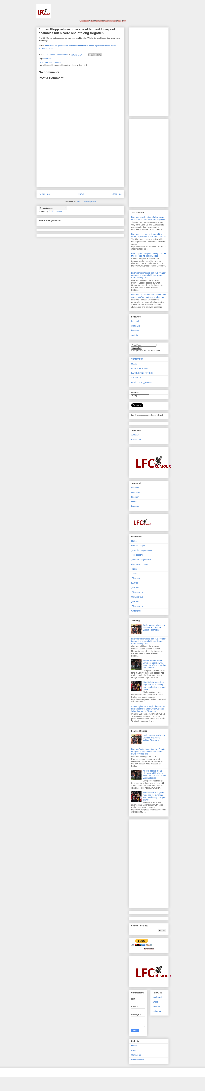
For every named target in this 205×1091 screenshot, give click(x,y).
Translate (55, 211)
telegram (135, 497)
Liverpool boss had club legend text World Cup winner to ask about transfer (148, 235)
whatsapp (135, 326)
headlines (47, 59)
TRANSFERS (137, 359)
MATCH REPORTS (139, 368)
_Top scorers (137, 555)
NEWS (134, 364)
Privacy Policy (137, 1059)
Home (81, 194)
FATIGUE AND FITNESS (142, 373)
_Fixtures (135, 587)
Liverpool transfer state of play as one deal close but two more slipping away (148, 218)
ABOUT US (136, 378)
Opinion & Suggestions (141, 382)
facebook (135, 321)
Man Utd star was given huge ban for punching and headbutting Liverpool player (154, 685)
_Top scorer (136, 578)
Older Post (117, 194)
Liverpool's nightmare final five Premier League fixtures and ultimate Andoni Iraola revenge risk (148, 275)
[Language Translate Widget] (53, 208)
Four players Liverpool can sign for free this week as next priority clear (148, 254)
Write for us (136, 611)
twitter (134, 501)
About (134, 1050)
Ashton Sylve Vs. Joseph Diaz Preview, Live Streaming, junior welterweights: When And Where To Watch (148, 708)
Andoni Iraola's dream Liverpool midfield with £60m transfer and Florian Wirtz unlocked (154, 664)
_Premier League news (141, 550)
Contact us (136, 439)
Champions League (139, 564)
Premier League (138, 546)
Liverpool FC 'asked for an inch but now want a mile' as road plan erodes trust (148, 295)
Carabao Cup (137, 597)
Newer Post (44, 194)
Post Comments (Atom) (86, 201)
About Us (135, 435)
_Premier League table (141, 559)
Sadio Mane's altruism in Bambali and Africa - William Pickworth (154, 627)
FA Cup (134, 583)
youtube (134, 335)
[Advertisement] (80, 165)
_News (134, 569)
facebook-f (157, 997)
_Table (134, 573)
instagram (135, 330)
